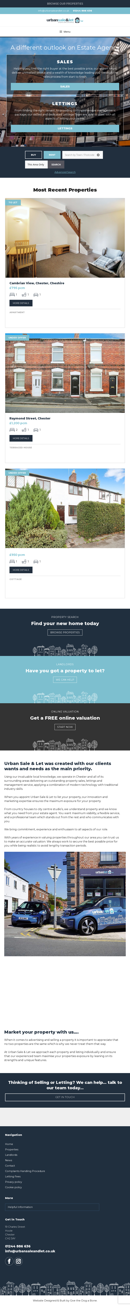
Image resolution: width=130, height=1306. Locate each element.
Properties (11, 1149)
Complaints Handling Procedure (25, 1171)
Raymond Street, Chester (29, 418)
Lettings (65, 128)
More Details (21, 303)
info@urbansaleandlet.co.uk (53, 10)
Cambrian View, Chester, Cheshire (36, 283)
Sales (65, 86)
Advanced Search (65, 172)
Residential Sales (33, 155)
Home (9, 1144)
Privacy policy (13, 1181)
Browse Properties (65, 632)
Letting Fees (12, 1176)
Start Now (65, 727)
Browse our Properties (65, 3)
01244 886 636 (82, 10)
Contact (10, 1165)
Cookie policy (13, 1187)
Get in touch (65, 1097)
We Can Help (65, 679)
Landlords (11, 1154)
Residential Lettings (52, 155)
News (8, 1160)
